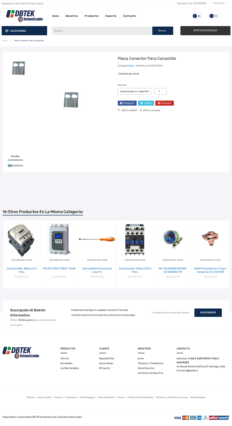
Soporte (110, 16)
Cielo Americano (106, 397)
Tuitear (147, 103)
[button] (205, 30)
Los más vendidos (69, 368)
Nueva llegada (87, 397)
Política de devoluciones (141, 397)
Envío (141, 358)
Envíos (121, 397)
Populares (71, 397)
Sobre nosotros (146, 368)
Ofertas (64, 358)
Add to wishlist (129, 110)
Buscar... (162, 30)
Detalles (15, 156)
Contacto (129, 16)
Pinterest (166, 103)
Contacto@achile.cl (187, 370)
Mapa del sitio (106, 358)
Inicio (55, 16)
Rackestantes (198, 397)
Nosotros (72, 16)
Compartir (128, 103)
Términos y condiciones (150, 363)
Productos (92, 16)
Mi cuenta (104, 368)
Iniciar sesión (106, 363)
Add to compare (151, 110)
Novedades (66, 363)
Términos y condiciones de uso (172, 397)
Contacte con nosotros (150, 373)
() (214, 16)
